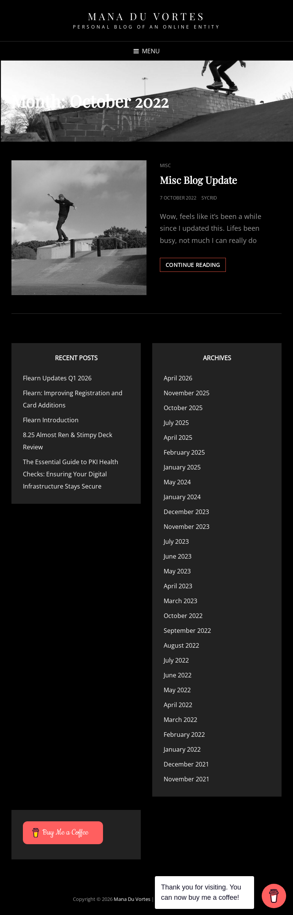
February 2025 (184, 452)
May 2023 (177, 571)
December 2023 (186, 512)
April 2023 (178, 586)
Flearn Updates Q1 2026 (57, 378)
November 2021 (186, 779)
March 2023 (180, 601)
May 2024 (177, 482)
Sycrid (209, 198)
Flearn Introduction (51, 420)
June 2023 (178, 556)
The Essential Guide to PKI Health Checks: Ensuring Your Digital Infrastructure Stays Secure (70, 474)
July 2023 (176, 541)
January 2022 (182, 749)
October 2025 (183, 408)
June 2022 (178, 675)
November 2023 (186, 526)
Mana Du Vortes (147, 16)
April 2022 (178, 705)
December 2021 (186, 764)
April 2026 (178, 378)
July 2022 (176, 660)
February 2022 (184, 734)
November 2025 (186, 393)
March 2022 (180, 719)
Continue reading (196, 266)
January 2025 (182, 467)
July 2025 (176, 422)
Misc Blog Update (198, 180)
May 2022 (177, 690)
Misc (165, 165)
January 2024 (182, 497)
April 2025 (178, 437)
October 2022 (183, 616)
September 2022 (187, 630)
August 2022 (181, 645)
